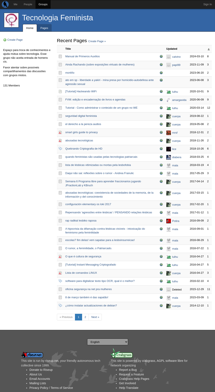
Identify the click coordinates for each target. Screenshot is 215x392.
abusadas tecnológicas (79, 140)
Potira (175, 221)
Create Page (15, 39)
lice (174, 149)
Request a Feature (131, 374)
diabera (176, 157)
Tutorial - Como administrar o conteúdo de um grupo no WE (101, 107)
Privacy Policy (38, 387)
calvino (176, 56)
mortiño (69, 72)
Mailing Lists (37, 383)
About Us (35, 374)
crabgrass (148, 360)
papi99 (176, 64)
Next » (95, 317)
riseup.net (52, 360)
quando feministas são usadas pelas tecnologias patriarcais (101, 156)
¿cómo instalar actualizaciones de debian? (91, 305)
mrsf (174, 132)
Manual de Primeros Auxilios (82, 56)
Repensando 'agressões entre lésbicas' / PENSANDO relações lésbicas (108, 212)
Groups (43, 4)
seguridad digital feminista (81, 115)
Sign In (207, 4)
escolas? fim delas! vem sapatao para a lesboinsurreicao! (100, 240)
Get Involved (127, 383)
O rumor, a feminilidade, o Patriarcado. (88, 248)
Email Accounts (39, 378)
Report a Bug (128, 369)
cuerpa (176, 116)
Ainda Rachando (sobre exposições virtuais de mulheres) (100, 64)
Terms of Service (62, 387)
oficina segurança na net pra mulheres (88, 289)
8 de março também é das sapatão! (86, 297)
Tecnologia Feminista (57, 17)
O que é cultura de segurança (83, 256)
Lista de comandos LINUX (81, 272)
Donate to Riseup (40, 369)
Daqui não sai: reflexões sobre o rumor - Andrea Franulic (99, 173)
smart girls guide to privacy (81, 132)
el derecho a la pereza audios (83, 124)
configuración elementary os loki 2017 (88, 204)
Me (15, 4)
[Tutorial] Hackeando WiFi (81, 91)
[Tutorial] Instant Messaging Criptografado (90, 264)
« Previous (66, 317)
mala (175, 165)
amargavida (179, 100)
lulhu (175, 91)
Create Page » (97, 41)
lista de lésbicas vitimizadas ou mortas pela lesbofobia (98, 165)
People (28, 4)
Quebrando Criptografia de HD (83, 148)
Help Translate (128, 387)
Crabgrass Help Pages (134, 378)
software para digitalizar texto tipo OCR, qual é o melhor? (100, 281)
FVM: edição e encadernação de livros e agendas (95, 99)
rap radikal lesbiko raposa (80, 220)
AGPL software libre (170, 360)
